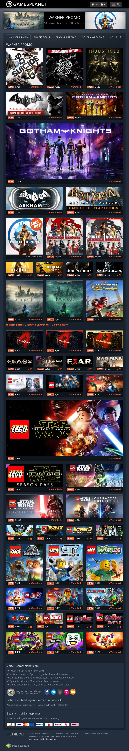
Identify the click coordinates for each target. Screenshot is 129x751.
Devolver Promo (66, 37)
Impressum (33, 739)
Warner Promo (18, 37)
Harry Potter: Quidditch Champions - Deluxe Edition (38, 324)
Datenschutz (51, 739)
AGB (42, 739)
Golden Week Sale (93, 37)
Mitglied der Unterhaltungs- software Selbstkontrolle (28, 692)
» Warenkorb (35, 86)
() (94, 4)
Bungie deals (41, 37)
